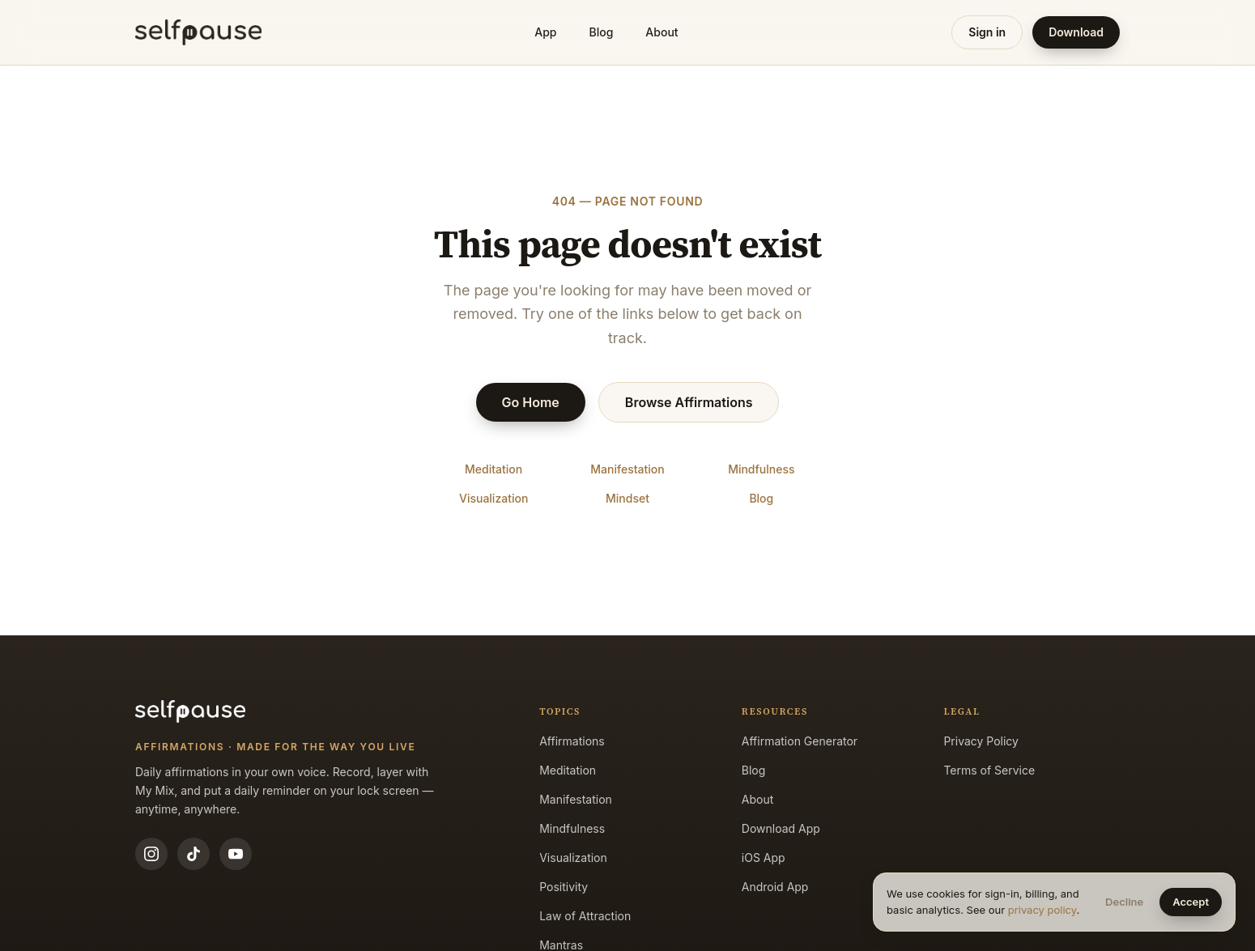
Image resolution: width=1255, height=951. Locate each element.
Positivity (563, 887)
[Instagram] (151, 854)
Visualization (493, 498)
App (545, 32)
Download (1076, 32)
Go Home (530, 402)
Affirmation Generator (799, 741)
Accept (1190, 901)
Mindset (627, 498)
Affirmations (572, 741)
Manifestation (627, 469)
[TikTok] (193, 854)
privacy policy (1042, 909)
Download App (781, 828)
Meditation (493, 469)
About (661, 32)
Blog (601, 32)
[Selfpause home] (198, 32)
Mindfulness (761, 469)
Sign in (987, 32)
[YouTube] (235, 854)
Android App (775, 887)
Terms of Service (989, 770)
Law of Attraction (585, 916)
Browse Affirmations (689, 402)
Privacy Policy (981, 741)
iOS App (763, 857)
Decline (1124, 901)
